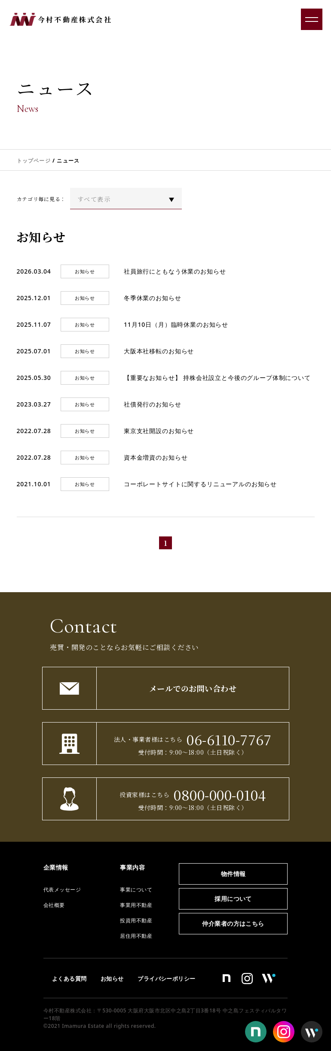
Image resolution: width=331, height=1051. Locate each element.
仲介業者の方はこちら (233, 923)
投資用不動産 (136, 920)
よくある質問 (69, 978)
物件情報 (233, 874)
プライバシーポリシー (167, 978)
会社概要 (54, 905)
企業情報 (55, 867)
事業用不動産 (136, 905)
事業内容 (132, 867)
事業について (136, 889)
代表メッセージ (62, 889)
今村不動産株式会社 (75, 19)
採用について (233, 898)
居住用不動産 (136, 936)
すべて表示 (93, 199)
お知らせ (112, 978)
